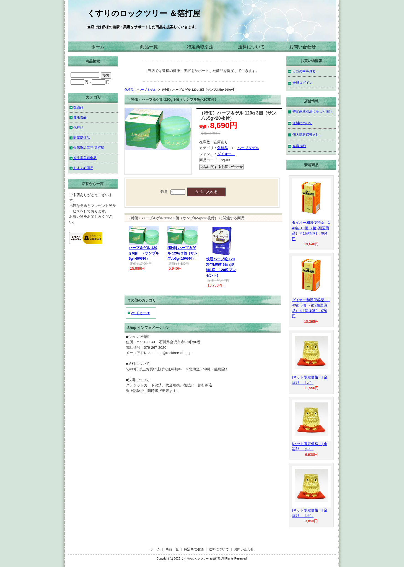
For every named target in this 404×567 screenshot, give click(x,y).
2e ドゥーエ (140, 313)
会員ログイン (302, 82)
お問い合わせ (302, 47)
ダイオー (226, 154)
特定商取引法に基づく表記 (312, 111)
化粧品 (129, 89)
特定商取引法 (200, 47)
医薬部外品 (81, 137)
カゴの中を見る (304, 71)
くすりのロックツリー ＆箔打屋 (143, 13)
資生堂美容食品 (85, 158)
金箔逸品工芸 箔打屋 (88, 147)
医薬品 (78, 107)
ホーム (97, 47)
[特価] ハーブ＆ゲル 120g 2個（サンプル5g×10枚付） (182, 253)
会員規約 (299, 146)
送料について (251, 47)
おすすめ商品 (83, 168)
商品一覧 (149, 47)
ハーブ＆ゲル (147, 89)
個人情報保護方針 (305, 134)
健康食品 (80, 117)
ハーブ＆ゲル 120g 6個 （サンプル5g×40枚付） (144, 253)
